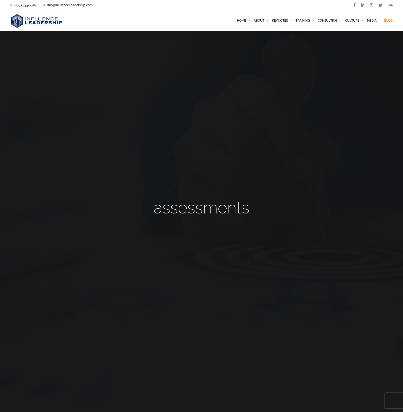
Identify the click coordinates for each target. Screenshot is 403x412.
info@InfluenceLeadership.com (67, 5)
